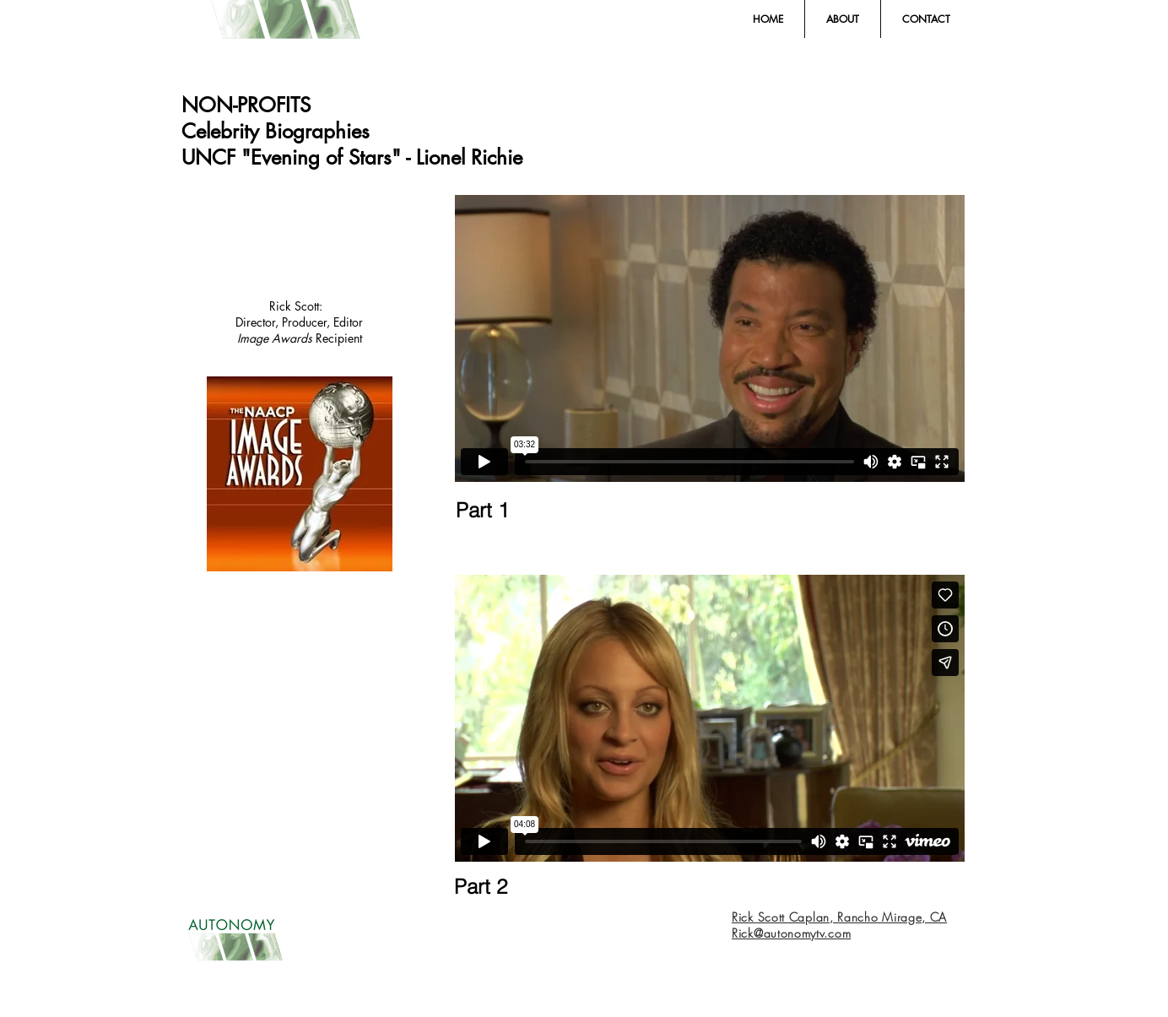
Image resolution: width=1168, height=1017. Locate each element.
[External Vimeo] (709, 338)
